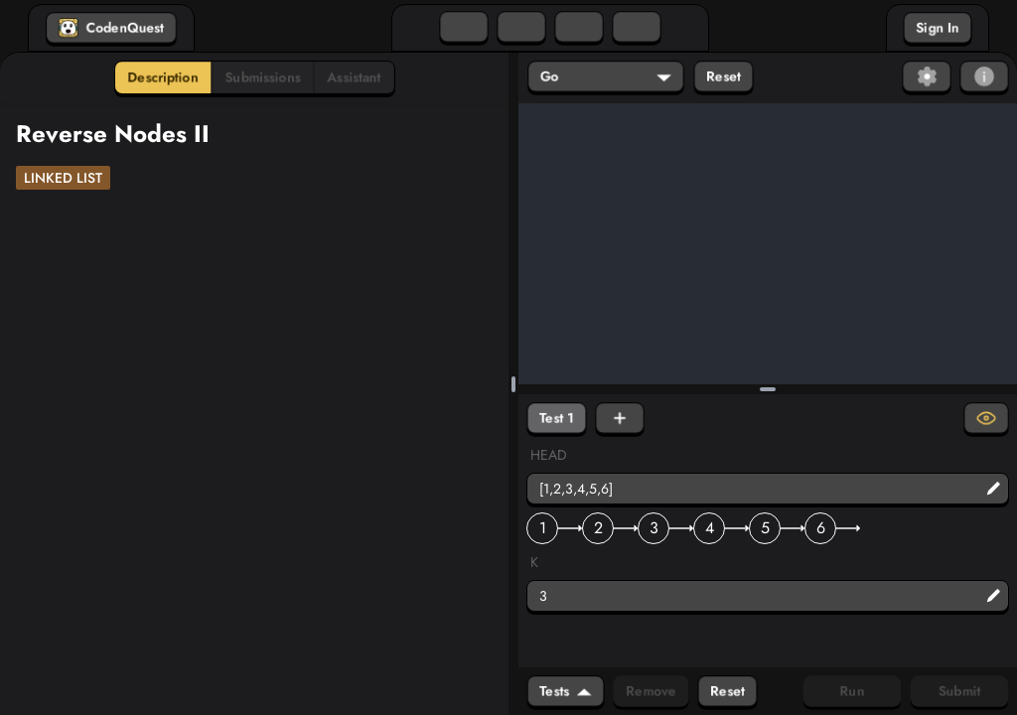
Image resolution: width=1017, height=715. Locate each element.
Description (163, 77)
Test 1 (556, 418)
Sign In (937, 28)
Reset (723, 76)
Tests (565, 691)
